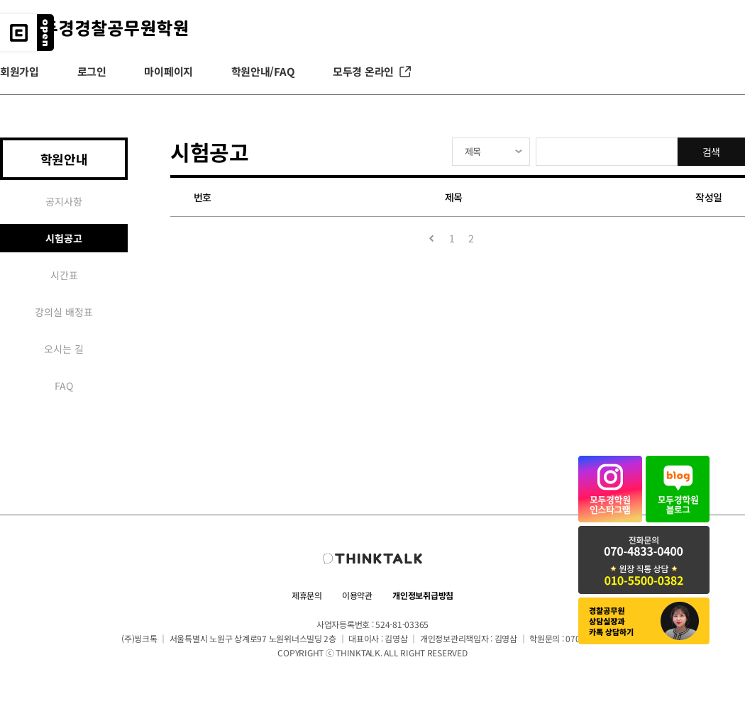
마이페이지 (168, 71)
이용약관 (357, 595)
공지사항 (63, 201)
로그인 (91, 71)
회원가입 (19, 71)
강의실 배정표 (64, 312)
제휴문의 (307, 595)
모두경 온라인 (373, 72)
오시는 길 (64, 349)
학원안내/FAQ (263, 71)
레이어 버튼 (45, 32)
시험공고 (63, 238)
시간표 (64, 275)
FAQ (64, 385)
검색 (711, 152)
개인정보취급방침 (422, 595)
